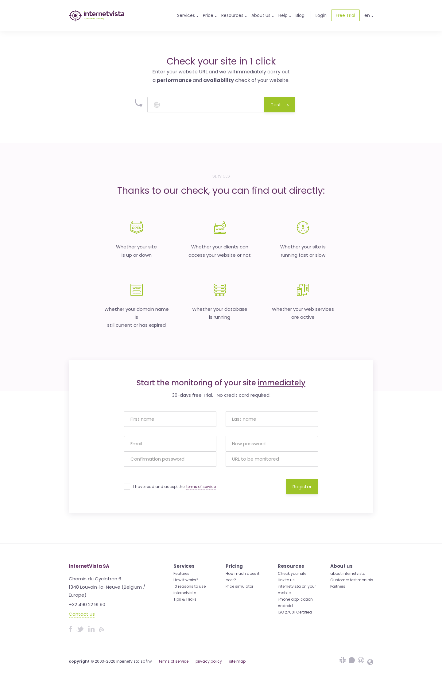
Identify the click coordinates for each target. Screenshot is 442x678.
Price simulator (239, 586)
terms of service (201, 486)
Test (280, 104)
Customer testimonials (351, 580)
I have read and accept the (174, 486)
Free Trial (345, 15)
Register (302, 486)
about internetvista (348, 573)
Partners (337, 586)
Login (321, 15)
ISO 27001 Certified (295, 612)
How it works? (185, 580)
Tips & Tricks (184, 599)
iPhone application (295, 599)
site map (237, 661)
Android (285, 605)
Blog (300, 15)
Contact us (82, 614)
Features (181, 573)
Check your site (292, 573)
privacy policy (209, 661)
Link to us (286, 580)
